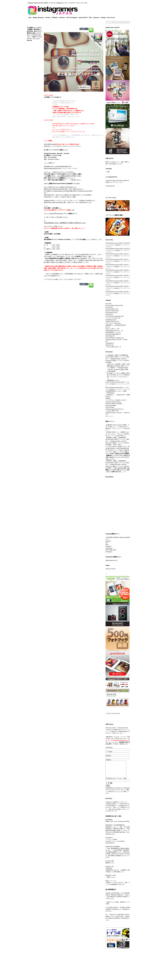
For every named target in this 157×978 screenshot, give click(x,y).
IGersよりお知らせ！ (111, 328)
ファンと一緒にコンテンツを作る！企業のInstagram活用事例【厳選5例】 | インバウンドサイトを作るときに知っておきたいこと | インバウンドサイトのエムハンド (118, 455)
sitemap (103, 17)
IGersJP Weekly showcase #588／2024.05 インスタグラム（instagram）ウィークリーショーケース (118, 293)
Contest (47, 17)
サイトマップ (109, 416)
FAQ (90, 17)
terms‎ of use (111, 17)
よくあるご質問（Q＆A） (112, 346)
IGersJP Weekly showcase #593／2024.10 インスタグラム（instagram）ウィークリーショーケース (118, 266)
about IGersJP (83, 17)
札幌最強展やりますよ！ (113, 380)
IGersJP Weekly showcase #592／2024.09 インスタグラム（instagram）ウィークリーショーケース (118, 271)
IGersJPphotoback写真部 (112, 334)
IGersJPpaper (109, 336)
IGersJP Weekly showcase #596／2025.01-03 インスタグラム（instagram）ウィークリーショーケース (118, 250)
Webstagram (109, 551)
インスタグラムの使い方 (112, 318)
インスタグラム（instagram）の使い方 (116, 400)
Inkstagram (108, 546)
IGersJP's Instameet (111, 310)
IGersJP (59, 153)
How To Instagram (71, 17)
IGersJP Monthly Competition (113, 337)
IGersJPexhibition (111, 405)
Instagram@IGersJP (54, 168)
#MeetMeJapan (110, 319)
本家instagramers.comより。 (113, 330)
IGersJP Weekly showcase (113, 305)
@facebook (109, 345)
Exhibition (54, 17)
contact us (96, 17)
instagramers (109, 548)
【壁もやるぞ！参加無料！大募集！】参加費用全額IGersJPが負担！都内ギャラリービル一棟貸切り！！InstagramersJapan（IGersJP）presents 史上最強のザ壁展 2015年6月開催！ (118, 367)
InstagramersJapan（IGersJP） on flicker (117, 339)
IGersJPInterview (110, 312)
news (30, 17)
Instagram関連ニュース (112, 332)
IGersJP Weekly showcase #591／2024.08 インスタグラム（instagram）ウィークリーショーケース (118, 277)
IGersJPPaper (110, 407)
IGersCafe (108, 314)
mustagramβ (109, 343)
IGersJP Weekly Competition (113, 316)
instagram (47, 200)
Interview (62, 17)
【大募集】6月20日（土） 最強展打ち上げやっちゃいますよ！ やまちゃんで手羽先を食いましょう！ (118, 433)
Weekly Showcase (38, 17)
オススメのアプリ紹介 (112, 323)
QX (106, 327)
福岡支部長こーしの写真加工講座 (115, 325)
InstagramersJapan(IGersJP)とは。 (115, 409)
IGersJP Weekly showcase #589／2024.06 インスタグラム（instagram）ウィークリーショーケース (118, 288)
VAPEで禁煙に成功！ (111, 550)
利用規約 (108, 398)
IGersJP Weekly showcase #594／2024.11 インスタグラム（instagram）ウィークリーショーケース (118, 261)
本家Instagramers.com (112, 560)
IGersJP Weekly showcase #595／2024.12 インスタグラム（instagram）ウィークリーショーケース (118, 255)
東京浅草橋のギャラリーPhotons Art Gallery (57, 239)
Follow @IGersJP (110, 186)
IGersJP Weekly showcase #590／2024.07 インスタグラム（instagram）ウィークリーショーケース (118, 282)
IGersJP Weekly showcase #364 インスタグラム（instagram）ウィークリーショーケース (118, 383)
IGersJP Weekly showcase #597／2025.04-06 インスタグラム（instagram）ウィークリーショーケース (118, 244)
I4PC (107, 542)
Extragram (108, 541)
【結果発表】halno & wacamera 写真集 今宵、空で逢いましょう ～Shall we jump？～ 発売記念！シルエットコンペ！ (117, 426)
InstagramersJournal (111, 321)
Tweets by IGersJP (111, 568)
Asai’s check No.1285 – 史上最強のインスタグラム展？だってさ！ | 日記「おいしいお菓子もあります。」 (118, 469)
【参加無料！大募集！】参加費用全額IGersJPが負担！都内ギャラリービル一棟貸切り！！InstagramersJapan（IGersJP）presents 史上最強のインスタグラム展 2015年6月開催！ (117, 358)
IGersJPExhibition (110, 309)
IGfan (107, 544)
